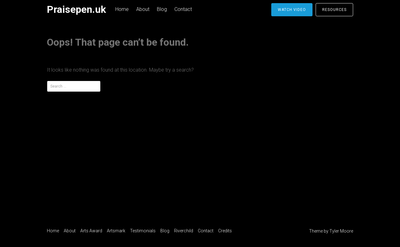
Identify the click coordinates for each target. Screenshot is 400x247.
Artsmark (116, 230)
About (142, 9)
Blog (162, 9)
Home (122, 9)
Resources (334, 10)
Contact (183, 9)
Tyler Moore (341, 231)
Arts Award (91, 230)
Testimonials (143, 230)
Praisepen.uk (76, 9)
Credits (225, 230)
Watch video (292, 10)
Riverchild (183, 230)
